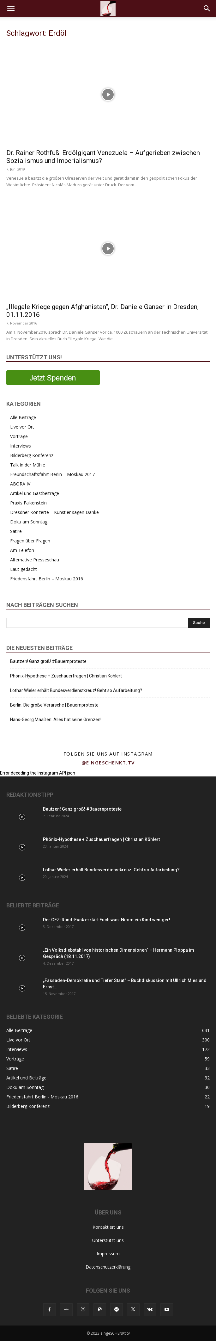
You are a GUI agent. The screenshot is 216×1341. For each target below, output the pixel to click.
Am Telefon (22, 550)
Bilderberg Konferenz (31, 455)
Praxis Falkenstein (28, 503)
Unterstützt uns (108, 1240)
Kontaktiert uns (108, 1227)
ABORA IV (20, 484)
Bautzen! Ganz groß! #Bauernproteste (48, 661)
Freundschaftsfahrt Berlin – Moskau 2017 (52, 474)
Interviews (20, 446)
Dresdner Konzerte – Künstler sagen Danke (54, 512)
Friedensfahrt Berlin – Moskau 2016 (46, 579)
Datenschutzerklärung (108, 1267)
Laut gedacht (23, 569)
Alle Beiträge (23, 417)
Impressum (108, 1254)
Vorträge (19, 436)
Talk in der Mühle (27, 465)
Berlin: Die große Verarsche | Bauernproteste (54, 705)
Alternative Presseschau (34, 560)
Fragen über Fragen (30, 541)
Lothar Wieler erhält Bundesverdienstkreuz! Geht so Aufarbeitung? (76, 690)
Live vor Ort (22, 427)
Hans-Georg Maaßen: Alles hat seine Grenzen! (55, 719)
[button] (11, 8)
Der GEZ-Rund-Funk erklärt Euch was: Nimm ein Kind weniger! (106, 919)
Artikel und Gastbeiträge (34, 493)
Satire (16, 531)
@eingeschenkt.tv (108, 762)
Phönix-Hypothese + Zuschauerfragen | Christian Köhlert (66, 675)
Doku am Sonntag (28, 522)
